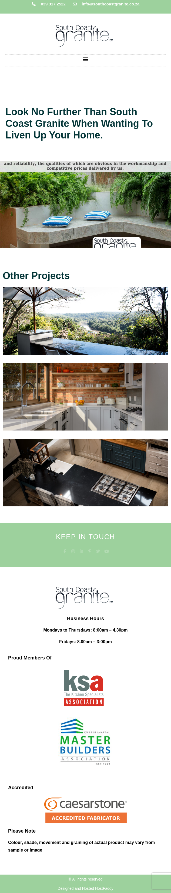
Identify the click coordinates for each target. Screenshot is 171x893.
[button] (85, 58)
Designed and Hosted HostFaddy (85, 888)
